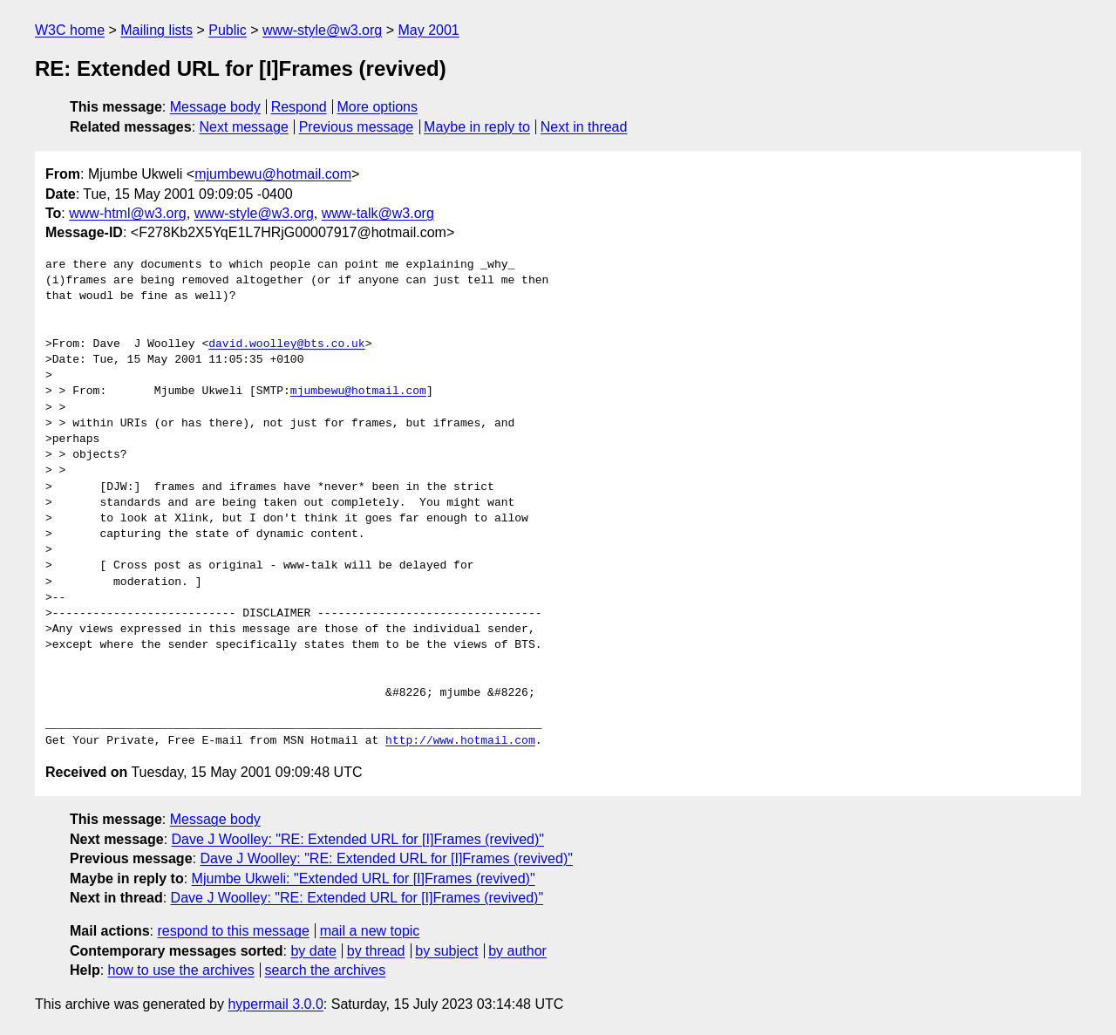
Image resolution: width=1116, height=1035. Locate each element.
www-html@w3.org (127, 213)
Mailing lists (156, 30)
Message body (215, 106)
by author (517, 950)
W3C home (70, 30)
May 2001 (428, 30)
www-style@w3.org (322, 30)
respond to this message (233, 930)
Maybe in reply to (477, 126)
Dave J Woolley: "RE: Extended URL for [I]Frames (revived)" (358, 839)
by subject (446, 950)
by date (313, 950)
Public (227, 30)
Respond (299, 106)
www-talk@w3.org (378, 213)
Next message (244, 126)
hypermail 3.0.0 (275, 1004)
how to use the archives (181, 970)
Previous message (356, 126)
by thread (376, 950)
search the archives (325, 970)
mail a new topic (370, 930)
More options (377, 106)
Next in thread (584, 126)
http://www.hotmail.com (460, 741)
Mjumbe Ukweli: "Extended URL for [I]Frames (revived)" (363, 878)
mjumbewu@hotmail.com (272, 174)
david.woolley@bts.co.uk (286, 344)
